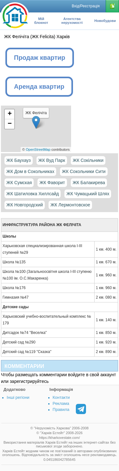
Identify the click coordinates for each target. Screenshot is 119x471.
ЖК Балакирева (89, 182)
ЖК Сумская (19, 182)
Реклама (61, 403)
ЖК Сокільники (88, 160)
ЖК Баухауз (18, 160)
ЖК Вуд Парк (51, 160)
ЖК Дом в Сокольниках (30, 171)
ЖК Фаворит (52, 182)
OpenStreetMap (38, 149)
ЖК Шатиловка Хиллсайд (32, 193)
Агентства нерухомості (72, 20)
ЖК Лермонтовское (70, 204)
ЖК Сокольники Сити (84, 171)
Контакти (61, 397)
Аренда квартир (39, 86)
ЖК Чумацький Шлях (87, 193)
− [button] (10, 124)
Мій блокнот (41, 20)
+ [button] (10, 114)
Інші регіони (18, 397)
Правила (61, 409)
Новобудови (105, 21)
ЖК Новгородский (24, 204)
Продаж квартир (39, 57)
